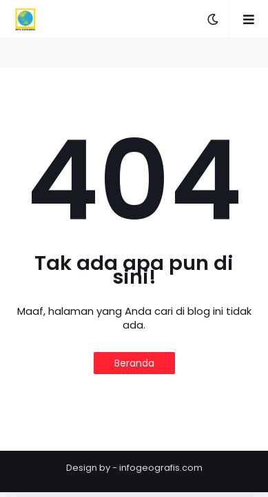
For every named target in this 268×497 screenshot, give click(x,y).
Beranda (134, 363)
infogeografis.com (161, 467)
